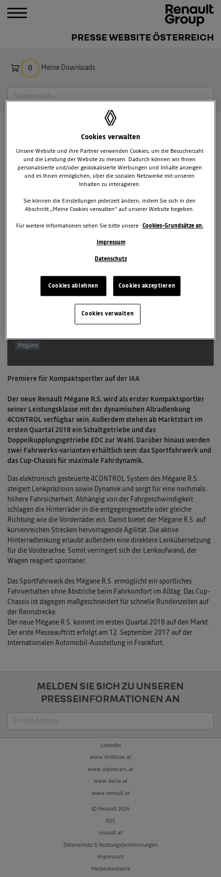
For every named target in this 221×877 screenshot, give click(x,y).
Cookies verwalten (107, 314)
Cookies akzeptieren (147, 286)
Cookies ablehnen (73, 286)
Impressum (111, 243)
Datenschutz (111, 259)
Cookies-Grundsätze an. (172, 226)
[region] (110, 220)
